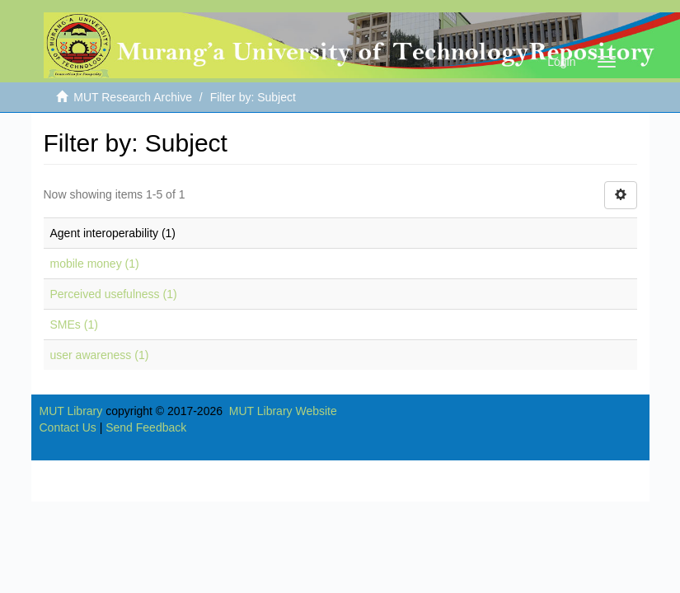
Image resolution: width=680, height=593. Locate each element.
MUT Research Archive (132, 97)
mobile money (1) (94, 263)
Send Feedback (146, 427)
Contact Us (68, 427)
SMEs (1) (74, 324)
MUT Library (71, 411)
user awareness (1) (99, 355)
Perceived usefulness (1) (113, 294)
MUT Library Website (283, 411)
